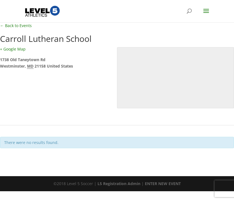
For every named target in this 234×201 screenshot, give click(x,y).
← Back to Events (16, 25)
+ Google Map (13, 49)
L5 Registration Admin (119, 183)
